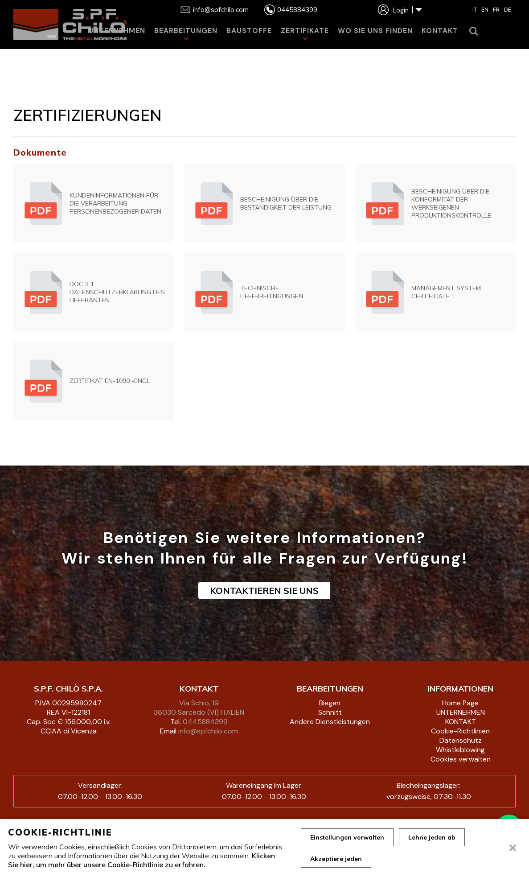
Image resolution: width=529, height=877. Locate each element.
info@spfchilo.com (208, 731)
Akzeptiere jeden (336, 859)
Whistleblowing (460, 749)
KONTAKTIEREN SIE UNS (264, 590)
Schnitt (330, 712)
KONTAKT (440, 30)
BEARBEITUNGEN (185, 30)
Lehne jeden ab (431, 837)
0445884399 (205, 721)
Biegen (329, 703)
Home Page (460, 703)
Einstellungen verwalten (347, 837)
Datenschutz (460, 740)
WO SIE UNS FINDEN (375, 30)
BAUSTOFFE (249, 30)
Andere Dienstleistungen (330, 721)
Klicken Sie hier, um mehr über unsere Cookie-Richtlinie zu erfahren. (141, 860)
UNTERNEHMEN (116, 30)
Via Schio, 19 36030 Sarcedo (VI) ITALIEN (199, 707)
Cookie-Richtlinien (460, 731)
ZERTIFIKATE (305, 30)
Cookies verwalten (461, 759)
